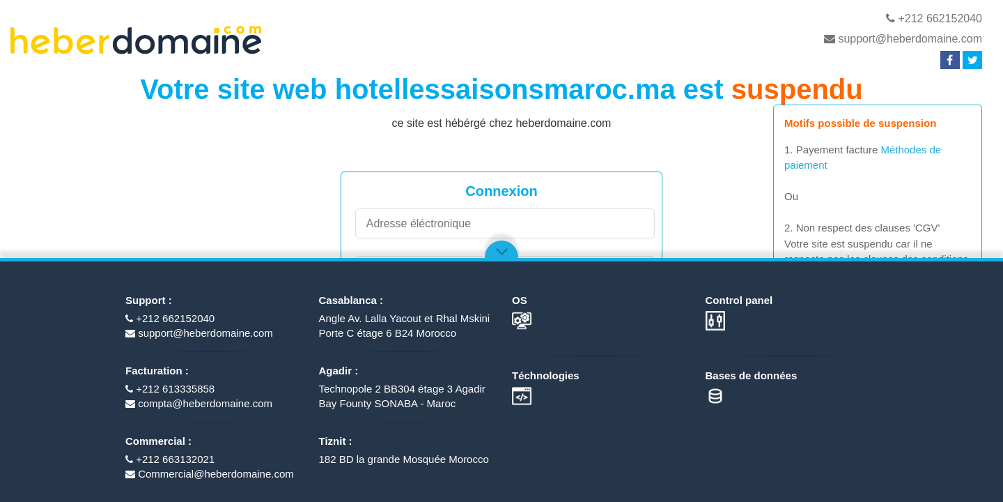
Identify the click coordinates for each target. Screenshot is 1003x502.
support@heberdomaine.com (903, 39)
